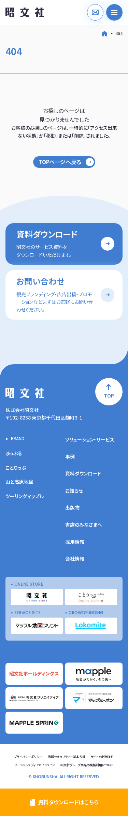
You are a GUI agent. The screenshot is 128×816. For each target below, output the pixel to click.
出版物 (72, 507)
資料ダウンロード (83, 473)
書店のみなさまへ (83, 524)
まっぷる (13, 453)
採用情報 (74, 541)
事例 (70, 456)
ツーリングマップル (24, 496)
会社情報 (74, 558)
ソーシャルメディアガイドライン (35, 765)
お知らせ (74, 490)
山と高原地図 (19, 481)
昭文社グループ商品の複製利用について (86, 765)
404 (119, 33)
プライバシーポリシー (28, 757)
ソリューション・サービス (89, 439)
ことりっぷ (15, 467)
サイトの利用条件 (102, 757)
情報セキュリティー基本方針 (66, 757)
